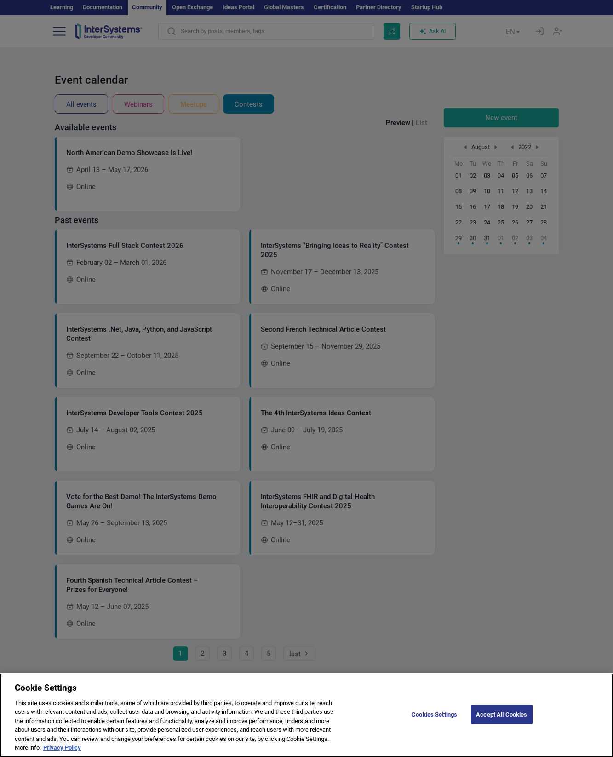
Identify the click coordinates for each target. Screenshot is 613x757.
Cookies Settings (434, 726)
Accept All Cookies (501, 726)
